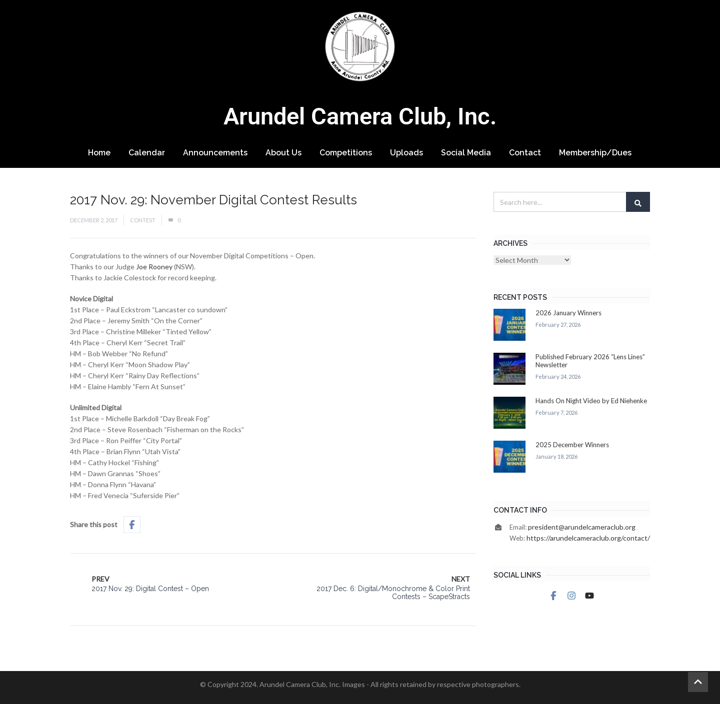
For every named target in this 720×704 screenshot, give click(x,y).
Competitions (346, 152)
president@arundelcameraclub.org (582, 527)
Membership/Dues (595, 152)
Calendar (146, 152)
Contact (525, 152)
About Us (284, 152)
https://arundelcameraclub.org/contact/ (588, 538)
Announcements (215, 152)
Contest (143, 220)
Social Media (466, 152)
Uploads (406, 152)
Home (99, 152)
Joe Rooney (154, 266)
